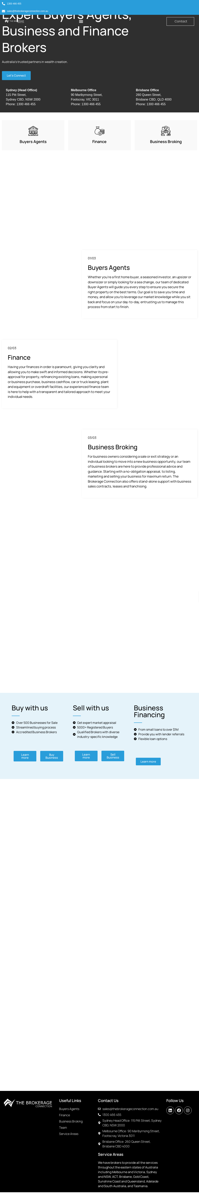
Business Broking (166, 142)
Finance (99, 142)
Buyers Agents (33, 142)
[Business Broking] (166, 132)
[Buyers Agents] (33, 132)
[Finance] (99, 132)
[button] (81, 21)
